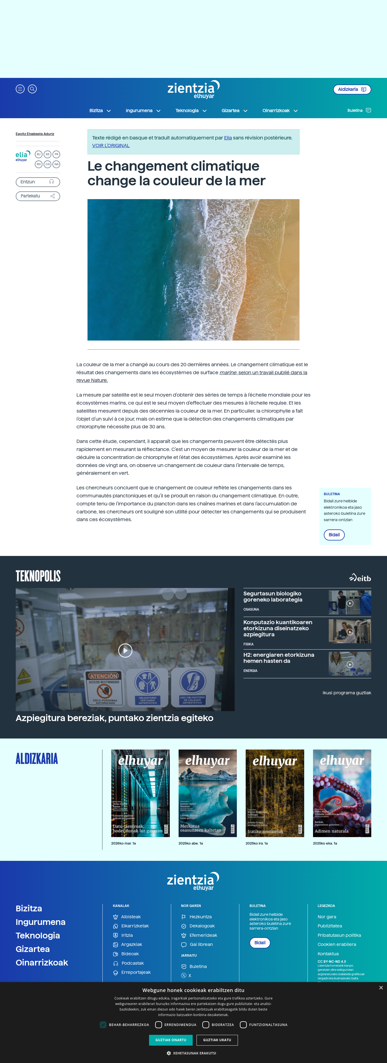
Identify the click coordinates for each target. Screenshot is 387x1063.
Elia (228, 138)
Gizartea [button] (235, 111)
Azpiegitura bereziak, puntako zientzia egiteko (114, 718)
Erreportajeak (132, 972)
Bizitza (29, 908)
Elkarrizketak (131, 926)
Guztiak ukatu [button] (217, 1040)
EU (39, 154)
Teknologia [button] (191, 111)
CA (48, 164)
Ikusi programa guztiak (347, 692)
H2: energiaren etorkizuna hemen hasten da (278, 657)
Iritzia (123, 935)
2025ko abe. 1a (191, 843)
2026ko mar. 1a (123, 843)
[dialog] (193, 1022)
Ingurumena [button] (143, 111)
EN (39, 164)
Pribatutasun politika (339, 935)
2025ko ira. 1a (257, 843)
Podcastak (128, 963)
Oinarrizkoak (42, 962)
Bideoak (126, 954)
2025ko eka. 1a (325, 843)
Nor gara (327, 916)
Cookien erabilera (337, 944)
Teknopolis (38, 575)
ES (47, 154)
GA (56, 164)
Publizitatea (330, 926)
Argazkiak (127, 945)
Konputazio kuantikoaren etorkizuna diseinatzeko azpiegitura (277, 628)
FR (56, 154)
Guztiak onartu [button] (170, 1040)
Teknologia (38, 935)
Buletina (359, 110)
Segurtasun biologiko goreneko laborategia (273, 596)
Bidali (334, 534)
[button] (20, 88)
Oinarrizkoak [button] (280, 111)
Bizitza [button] (100, 111)
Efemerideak (199, 935)
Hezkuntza (196, 917)
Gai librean (197, 945)
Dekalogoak (198, 926)
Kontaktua (328, 953)
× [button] (381, 988)
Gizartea (33, 949)
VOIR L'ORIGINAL (111, 145)
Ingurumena (41, 922)
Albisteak (127, 917)
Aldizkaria (352, 89)
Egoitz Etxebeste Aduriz (35, 134)
